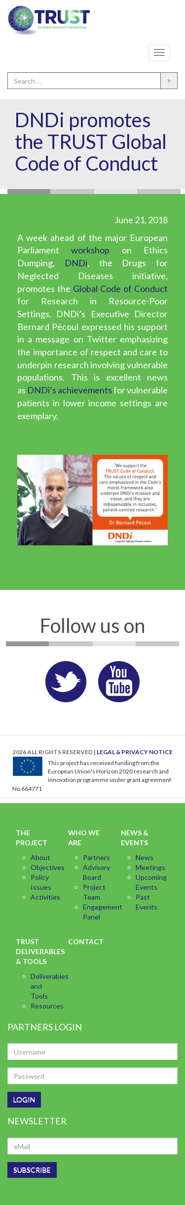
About (40, 857)
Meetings (150, 867)
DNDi (76, 262)
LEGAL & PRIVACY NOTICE (135, 752)
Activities (45, 897)
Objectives (48, 867)
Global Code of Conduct (120, 288)
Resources (47, 1006)
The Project (31, 837)
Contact (86, 941)
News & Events (134, 837)
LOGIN (24, 1099)
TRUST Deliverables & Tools (35, 951)
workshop (90, 249)
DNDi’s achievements (69, 390)
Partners (96, 857)
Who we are (84, 837)
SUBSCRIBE (32, 1169)
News (144, 857)
